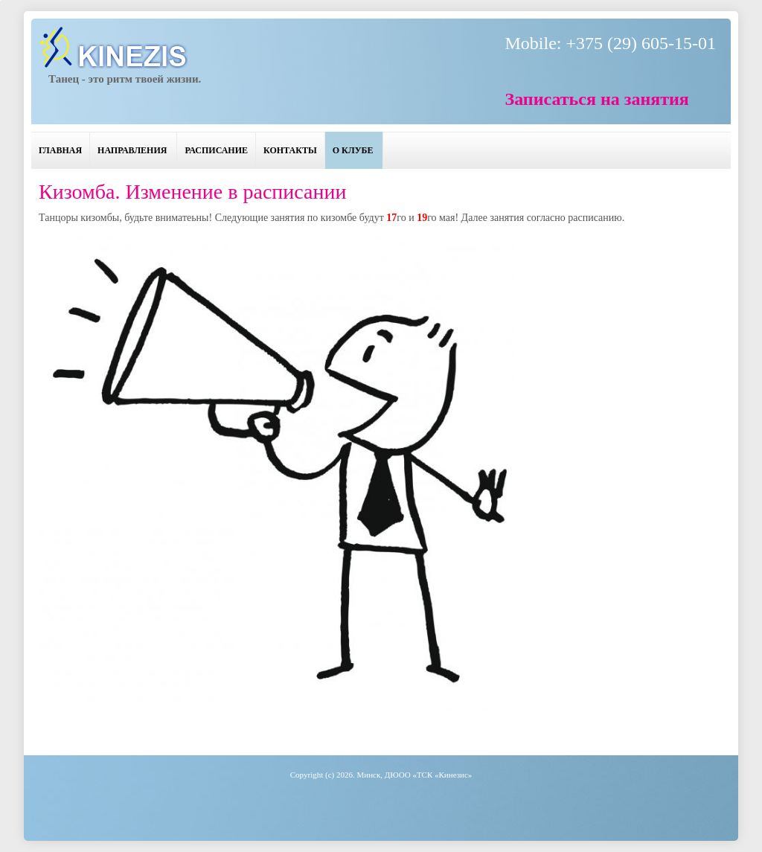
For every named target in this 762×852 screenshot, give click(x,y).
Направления (132, 150)
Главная (60, 150)
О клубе (353, 150)
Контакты (290, 150)
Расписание (216, 150)
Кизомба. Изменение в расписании (192, 191)
